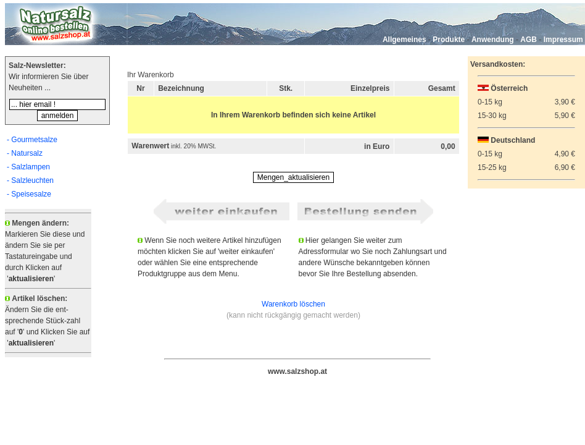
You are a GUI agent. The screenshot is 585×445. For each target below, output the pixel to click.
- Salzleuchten (30, 180)
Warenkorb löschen (293, 304)
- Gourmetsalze (32, 139)
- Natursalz (25, 153)
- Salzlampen (28, 167)
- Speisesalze (29, 194)
